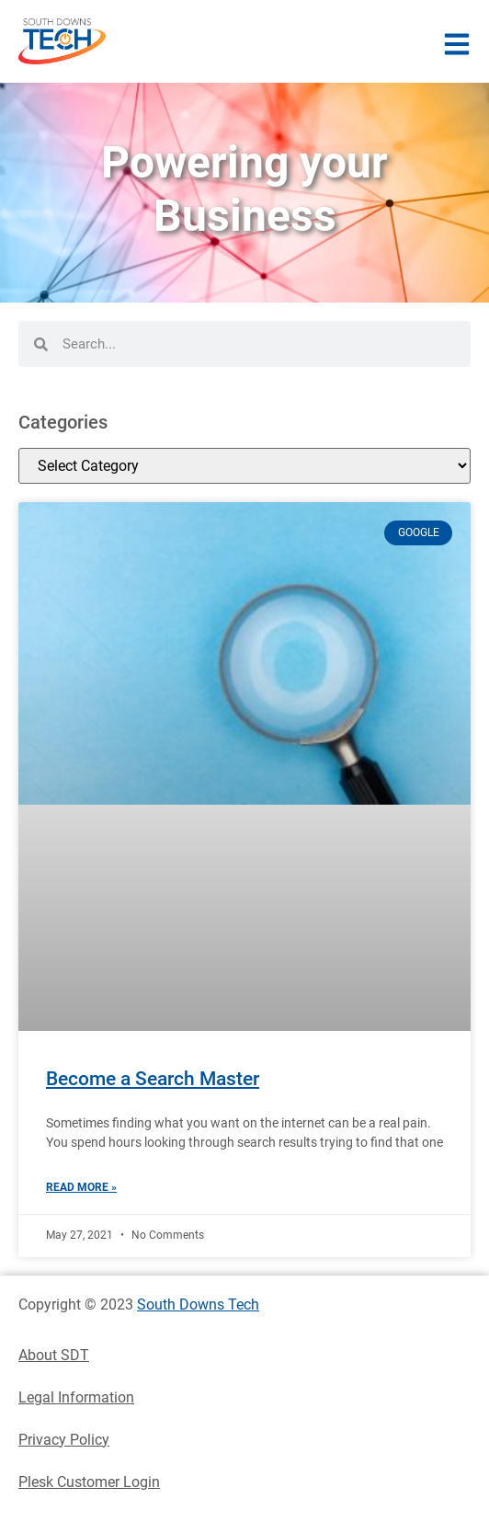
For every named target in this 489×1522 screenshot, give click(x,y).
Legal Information (76, 1397)
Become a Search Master (152, 1079)
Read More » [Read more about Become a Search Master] (81, 1187)
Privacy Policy (63, 1439)
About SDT (53, 1355)
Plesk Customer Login (89, 1482)
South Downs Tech (198, 1304)
